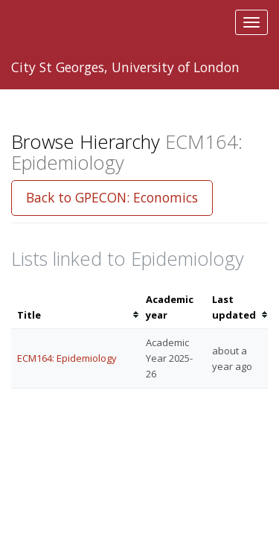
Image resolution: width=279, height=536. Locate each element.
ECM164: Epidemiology (67, 358)
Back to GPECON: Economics (112, 197)
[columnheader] (75, 307)
